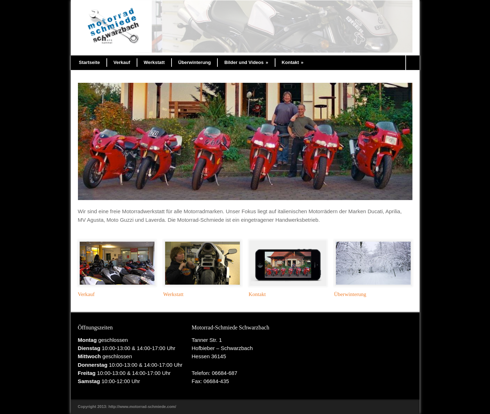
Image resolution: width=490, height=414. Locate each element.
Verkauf (122, 62)
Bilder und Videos (246, 62)
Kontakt (293, 62)
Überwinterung (194, 62)
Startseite (89, 62)
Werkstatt (154, 62)
